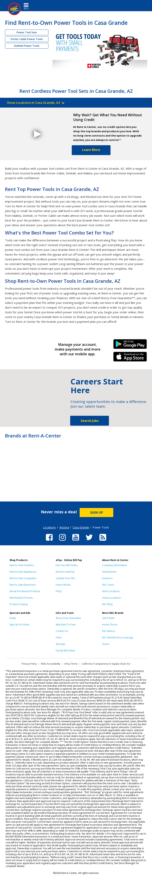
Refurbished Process (21, 597)
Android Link (130, 345)
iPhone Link (130, 358)
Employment (109, 571)
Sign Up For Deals (19, 624)
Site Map (60, 644)
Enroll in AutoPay (65, 571)
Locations (49, 527)
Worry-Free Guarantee (68, 618)
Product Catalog (18, 604)
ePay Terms (70, 663)
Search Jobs (90, 421)
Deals (12, 618)
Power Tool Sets (26, 32)
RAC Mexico (108, 631)
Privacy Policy (29, 663)
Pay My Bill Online (65, 650)
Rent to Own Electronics (22, 584)
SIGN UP (96, 512)
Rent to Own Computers (22, 578)
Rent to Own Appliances (22, 571)
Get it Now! (108, 618)
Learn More (91, 150)
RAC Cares (108, 584)
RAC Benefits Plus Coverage (117, 637)
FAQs (59, 591)
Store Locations (111, 591)
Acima (105, 644)
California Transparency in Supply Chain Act (106, 663)
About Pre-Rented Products (24, 591)
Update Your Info (65, 578)
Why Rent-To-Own (66, 624)
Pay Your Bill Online (66, 565)
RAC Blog (107, 604)
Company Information (114, 565)
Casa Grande (81, 527)
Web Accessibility (50, 663)
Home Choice (109, 624)
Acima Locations (111, 597)
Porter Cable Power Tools (27, 39)
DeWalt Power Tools (26, 45)
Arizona (64, 527)
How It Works (63, 584)
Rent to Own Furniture (21, 565)
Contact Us (62, 631)
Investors (107, 578)
